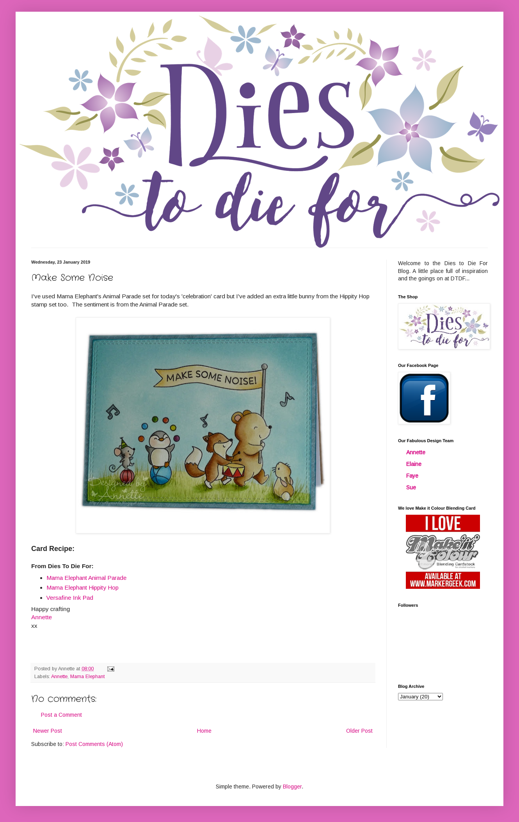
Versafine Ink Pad (70, 597)
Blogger (292, 786)
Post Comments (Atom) (94, 744)
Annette (59, 676)
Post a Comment (61, 715)
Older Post (359, 731)
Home (204, 731)
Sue (411, 487)
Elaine (413, 464)
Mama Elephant (87, 676)
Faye (412, 476)
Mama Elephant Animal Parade (86, 577)
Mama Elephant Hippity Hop (82, 587)
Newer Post (47, 731)
